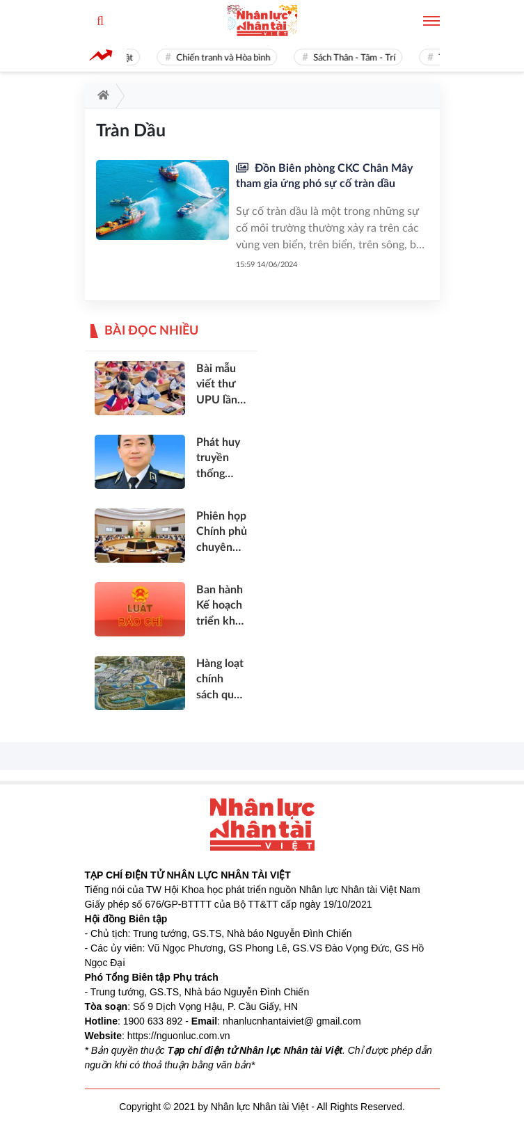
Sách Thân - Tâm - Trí (372, 58)
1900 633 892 (153, 1021)
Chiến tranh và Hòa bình (240, 58)
